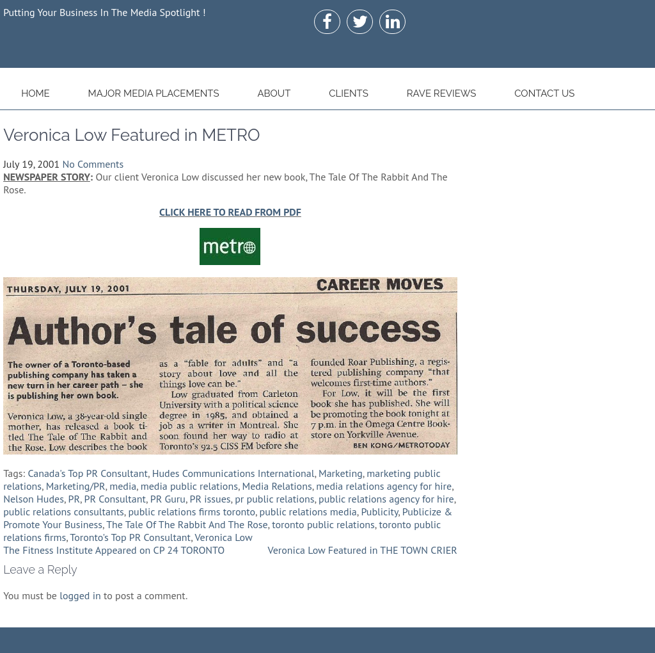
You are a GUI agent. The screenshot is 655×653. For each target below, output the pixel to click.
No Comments (92, 163)
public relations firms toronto (191, 511)
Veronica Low (223, 537)
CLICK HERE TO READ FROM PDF (230, 212)
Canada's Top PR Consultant (88, 473)
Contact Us (544, 93)
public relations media (308, 511)
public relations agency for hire (386, 498)
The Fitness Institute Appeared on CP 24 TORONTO (114, 550)
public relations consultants (63, 511)
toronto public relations (323, 524)
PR (74, 498)
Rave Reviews (442, 93)
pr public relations (274, 498)
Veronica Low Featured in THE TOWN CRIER (362, 550)
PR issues (210, 498)
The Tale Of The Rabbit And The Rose (186, 524)
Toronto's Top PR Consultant (130, 537)
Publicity (379, 511)
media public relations (189, 486)
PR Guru (167, 498)
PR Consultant (115, 498)
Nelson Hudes (33, 498)
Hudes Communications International (233, 473)
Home (35, 93)
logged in (79, 595)
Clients (348, 93)
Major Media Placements (153, 93)
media (122, 486)
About (273, 93)
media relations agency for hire (384, 486)
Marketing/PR (76, 486)
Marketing (341, 473)
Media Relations (277, 486)
